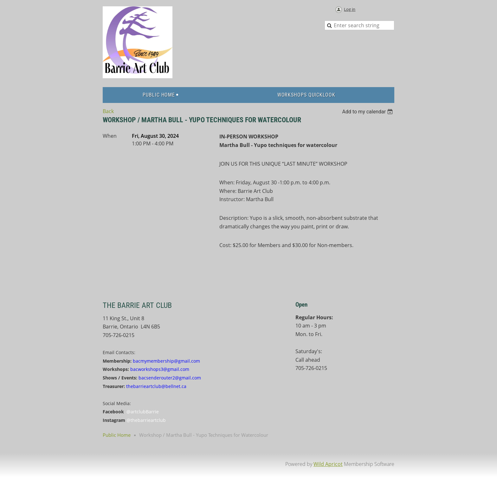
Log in (349, 9)
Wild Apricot (328, 464)
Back (108, 111)
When (110, 135)
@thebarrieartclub (146, 420)
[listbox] (368, 112)
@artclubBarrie (142, 412)
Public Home (117, 435)
